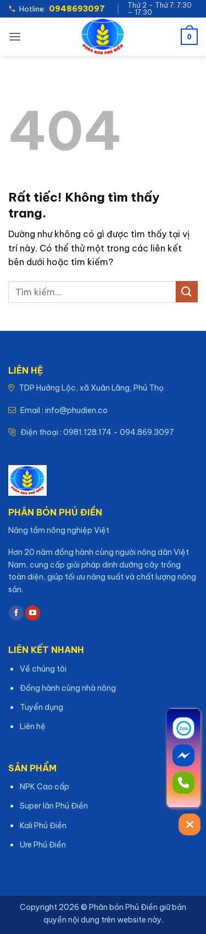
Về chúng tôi (43, 669)
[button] (14, 36)
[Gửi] (187, 291)
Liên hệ (33, 726)
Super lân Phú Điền (54, 806)
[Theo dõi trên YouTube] (32, 613)
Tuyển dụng (41, 707)
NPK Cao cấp (44, 787)
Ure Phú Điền (43, 845)
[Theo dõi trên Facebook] (16, 613)
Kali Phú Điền (43, 825)
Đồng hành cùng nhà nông (68, 688)
